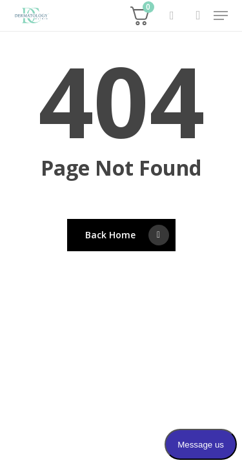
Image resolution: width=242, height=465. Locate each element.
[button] (221, 15)
